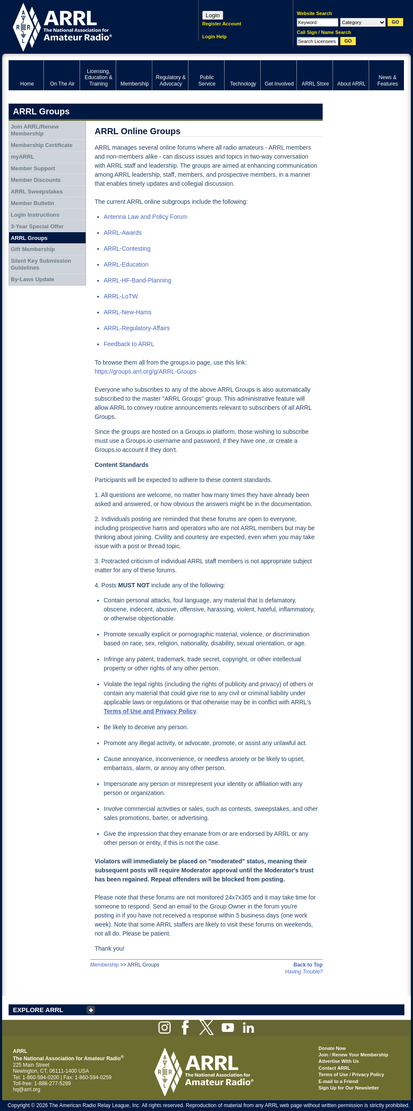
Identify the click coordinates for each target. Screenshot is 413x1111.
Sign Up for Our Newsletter (348, 1087)
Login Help (214, 36)
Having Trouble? (304, 972)
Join (323, 1054)
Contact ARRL (334, 1068)
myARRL (22, 156)
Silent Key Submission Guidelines (41, 264)
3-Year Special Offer (37, 226)
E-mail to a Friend (338, 1081)
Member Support (33, 168)
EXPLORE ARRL (38, 1009)
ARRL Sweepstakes (37, 191)
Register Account (221, 23)
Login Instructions (35, 215)
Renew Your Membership (360, 1054)
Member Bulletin (32, 203)
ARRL (92, 26)
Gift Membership (33, 249)
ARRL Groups (29, 238)
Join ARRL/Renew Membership (35, 130)
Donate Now (332, 1048)
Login (213, 15)
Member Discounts (36, 180)
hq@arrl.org (26, 1089)
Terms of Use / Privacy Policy (351, 1074)
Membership (104, 965)
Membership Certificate (42, 145)
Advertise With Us (338, 1061)
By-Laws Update (32, 279)
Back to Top (308, 965)
